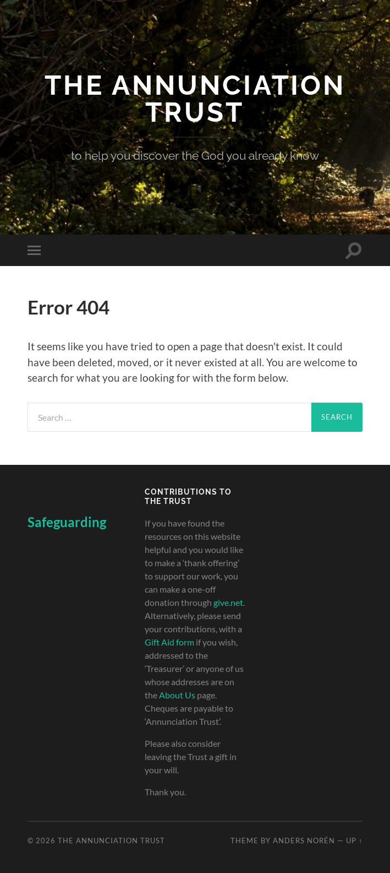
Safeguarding (67, 522)
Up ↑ (354, 840)
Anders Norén (304, 840)
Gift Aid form (169, 642)
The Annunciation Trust (195, 98)
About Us (177, 695)
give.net (228, 602)
